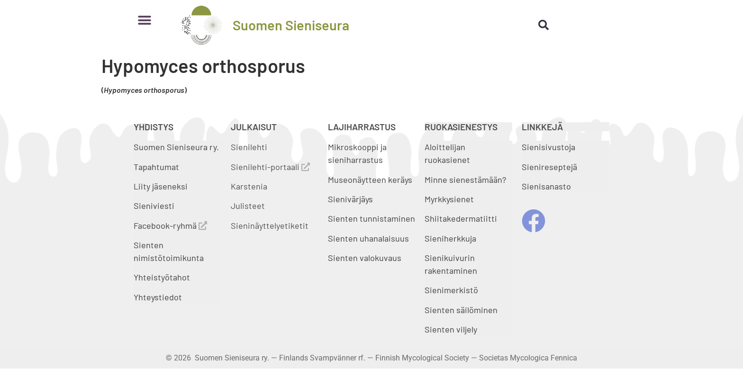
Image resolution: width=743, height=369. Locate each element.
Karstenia (249, 186)
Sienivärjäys (350, 199)
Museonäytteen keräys (370, 179)
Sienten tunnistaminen (371, 218)
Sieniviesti (155, 205)
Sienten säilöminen (461, 310)
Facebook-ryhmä (170, 225)
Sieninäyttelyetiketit (269, 225)
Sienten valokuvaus (364, 257)
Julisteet (248, 205)
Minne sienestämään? (465, 179)
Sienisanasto (546, 186)
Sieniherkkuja (450, 238)
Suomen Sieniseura (291, 25)
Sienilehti (249, 147)
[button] (144, 20)
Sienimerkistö (451, 290)
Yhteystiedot (158, 297)
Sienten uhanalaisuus (368, 238)
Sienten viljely (451, 329)
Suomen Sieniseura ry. (176, 147)
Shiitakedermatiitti (461, 218)
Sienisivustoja (548, 147)
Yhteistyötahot (162, 277)
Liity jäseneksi (161, 186)
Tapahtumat (156, 167)
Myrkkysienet (449, 199)
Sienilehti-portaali (270, 167)
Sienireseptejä (549, 167)
